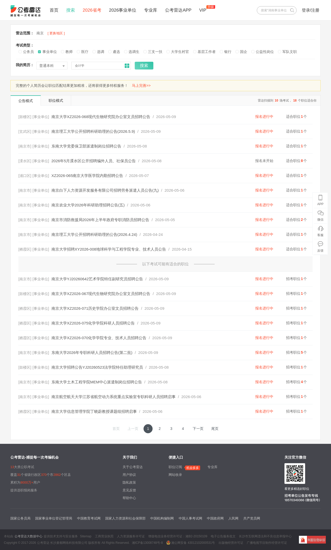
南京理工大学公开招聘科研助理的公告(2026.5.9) (93, 131)
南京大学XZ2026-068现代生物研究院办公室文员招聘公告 (101, 116)
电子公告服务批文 (223, 536)
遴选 (116, 52)
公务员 (28, 52)
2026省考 (92, 10)
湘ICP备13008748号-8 (147, 543)
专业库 (150, 10)
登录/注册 (310, 10)
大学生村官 (180, 52)
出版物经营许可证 (231, 543)
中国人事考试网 (190, 518)
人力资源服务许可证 (131, 536)
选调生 (134, 52)
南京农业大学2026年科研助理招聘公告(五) (88, 205)
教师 (69, 52)
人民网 (233, 518)
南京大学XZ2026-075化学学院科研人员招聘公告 (93, 323)
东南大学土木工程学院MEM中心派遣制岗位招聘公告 (96, 382)
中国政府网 (215, 518)
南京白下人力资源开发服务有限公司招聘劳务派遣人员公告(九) (105, 190)
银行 (227, 52)
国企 (243, 52)
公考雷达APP (178, 10)
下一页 (198, 429)
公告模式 (25, 101)
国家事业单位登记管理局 (53, 518)
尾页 (215, 429)
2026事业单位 (123, 10)
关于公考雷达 (133, 467)
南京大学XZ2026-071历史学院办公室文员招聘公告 (95, 308)
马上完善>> (141, 85)
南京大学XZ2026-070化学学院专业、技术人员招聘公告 (99, 338)
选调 (100, 52)
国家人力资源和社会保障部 (125, 518)
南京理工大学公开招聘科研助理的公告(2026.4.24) (94, 234)
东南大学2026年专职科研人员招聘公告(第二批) (91, 352)
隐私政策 (129, 482)
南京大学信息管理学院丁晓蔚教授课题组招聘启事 (94, 411)
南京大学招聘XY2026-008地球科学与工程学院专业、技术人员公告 (108, 249)
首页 (54, 10)
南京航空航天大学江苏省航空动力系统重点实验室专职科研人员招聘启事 (113, 396)
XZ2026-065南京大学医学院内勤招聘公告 (87, 175)
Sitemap (85, 536)
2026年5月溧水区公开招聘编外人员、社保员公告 (93, 161)
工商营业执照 (104, 536)
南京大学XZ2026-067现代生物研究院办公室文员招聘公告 (101, 293)
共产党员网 (251, 518)
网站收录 (175, 475)
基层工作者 (207, 52)
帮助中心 (129, 498)
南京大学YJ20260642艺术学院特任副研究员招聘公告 (97, 279)
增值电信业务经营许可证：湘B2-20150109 (177, 536)
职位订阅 (175, 467)
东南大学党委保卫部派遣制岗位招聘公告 (86, 146)
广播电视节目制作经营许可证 (267, 543)
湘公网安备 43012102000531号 (190, 542)
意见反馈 (129, 490)
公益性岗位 (265, 52)
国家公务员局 (20, 518)
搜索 (70, 10)
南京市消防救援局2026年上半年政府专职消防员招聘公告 (100, 220)
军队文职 (289, 52)
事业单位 (49, 52)
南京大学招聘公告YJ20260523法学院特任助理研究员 (97, 367)
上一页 (132, 429)
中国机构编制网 (162, 518)
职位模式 (56, 100)
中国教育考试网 (89, 518)
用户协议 (129, 475)
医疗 (84, 52)
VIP (202, 10)
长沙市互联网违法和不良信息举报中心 (265, 536)
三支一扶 (155, 52)
